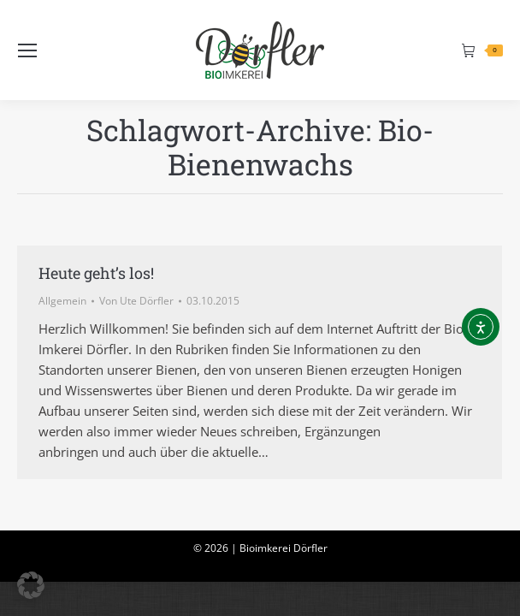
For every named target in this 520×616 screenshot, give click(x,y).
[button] (31, 585)
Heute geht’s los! (96, 273)
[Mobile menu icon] (27, 50)
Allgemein (62, 300)
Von (136, 300)
